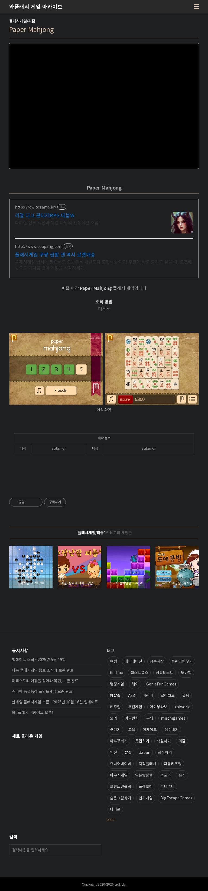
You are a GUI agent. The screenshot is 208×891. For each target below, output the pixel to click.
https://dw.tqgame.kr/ (35, 207)
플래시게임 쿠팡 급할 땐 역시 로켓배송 (55, 254)
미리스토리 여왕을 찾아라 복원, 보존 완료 (45, 680)
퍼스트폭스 (139, 672)
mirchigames (173, 718)
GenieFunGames (161, 684)
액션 (113, 752)
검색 (96, 850)
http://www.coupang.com (39, 246)
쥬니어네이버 (120, 763)
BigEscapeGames (176, 797)
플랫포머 (146, 786)
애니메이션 (133, 661)
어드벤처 (132, 718)
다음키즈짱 (172, 763)
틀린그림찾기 (182, 661)
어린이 (147, 695)
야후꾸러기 (119, 740)
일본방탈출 (144, 775)
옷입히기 (142, 740)
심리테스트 (164, 672)
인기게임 (146, 797)
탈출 (128, 752)
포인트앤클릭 (120, 786)
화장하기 (165, 752)
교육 (131, 729)
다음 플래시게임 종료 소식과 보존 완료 (43, 670)
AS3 (131, 695)
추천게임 (135, 706)
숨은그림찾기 (120, 797)
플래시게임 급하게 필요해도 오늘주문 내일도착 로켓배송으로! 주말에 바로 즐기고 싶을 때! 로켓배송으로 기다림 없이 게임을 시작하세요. (103, 264)
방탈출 (115, 695)
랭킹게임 (117, 684)
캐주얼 (115, 706)
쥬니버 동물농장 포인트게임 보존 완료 (42, 691)
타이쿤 (115, 809)
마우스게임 (119, 775)
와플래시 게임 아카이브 (35, 6)
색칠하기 (164, 740)
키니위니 (167, 786)
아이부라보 (158, 706)
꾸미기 (115, 729)
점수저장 (157, 661)
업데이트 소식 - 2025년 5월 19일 (39, 659)
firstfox (116, 672)
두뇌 (149, 718)
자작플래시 (147, 763)
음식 (182, 775)
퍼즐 (182, 740)
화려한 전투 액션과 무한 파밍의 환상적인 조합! (57, 222)
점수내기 (171, 729)
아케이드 (150, 729)
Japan (144, 752)
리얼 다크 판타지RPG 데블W (44, 215)
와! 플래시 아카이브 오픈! (32, 712)
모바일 (186, 672)
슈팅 (185, 695)
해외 (135, 684)
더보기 (111, 819)
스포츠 (165, 775)
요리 (113, 718)
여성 (113, 661)
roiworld (182, 706)
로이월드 (168, 695)
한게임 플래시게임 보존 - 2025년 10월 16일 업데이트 (55, 701)
